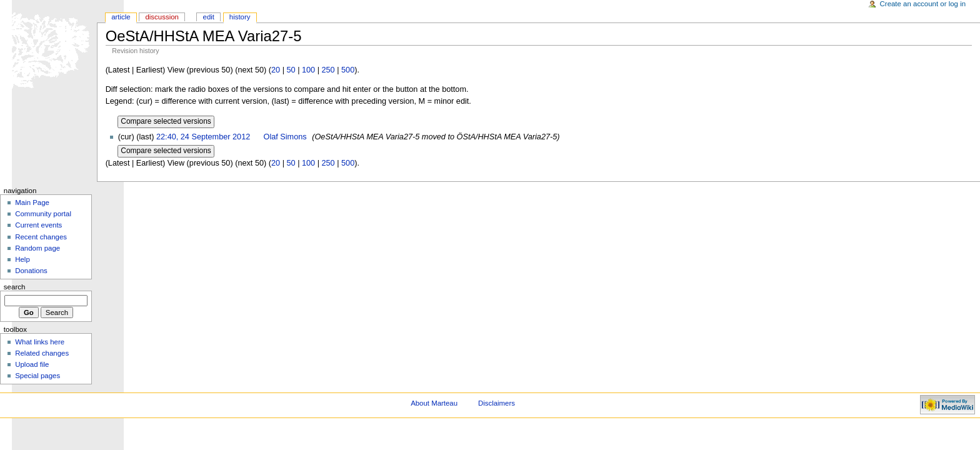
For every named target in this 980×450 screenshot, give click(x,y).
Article (121, 17)
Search (15, 287)
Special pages (37, 375)
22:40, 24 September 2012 (203, 136)
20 (275, 70)
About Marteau (434, 403)
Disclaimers (496, 403)
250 (328, 70)
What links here (39, 342)
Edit (208, 17)
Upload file (32, 364)
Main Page (32, 202)
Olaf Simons (285, 136)
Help (22, 259)
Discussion (161, 17)
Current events (38, 225)
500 (347, 70)
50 (290, 70)
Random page (37, 248)
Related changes (42, 353)
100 (308, 70)
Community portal (43, 214)
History (240, 17)
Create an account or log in (923, 4)
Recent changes (41, 237)
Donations (31, 270)
